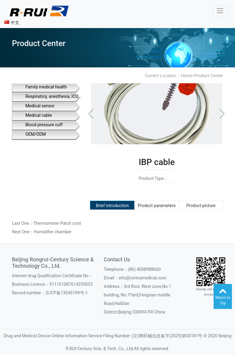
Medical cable (38, 115)
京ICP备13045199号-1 (66, 292)
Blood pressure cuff (44, 124)
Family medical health (46, 86)
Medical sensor (39, 105)
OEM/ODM (35, 134)
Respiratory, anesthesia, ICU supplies (53, 96)
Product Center (209, 75)
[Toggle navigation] (220, 10)
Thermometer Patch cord (57, 223)
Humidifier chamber (52, 231)
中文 (11, 22)
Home (186, 75)
